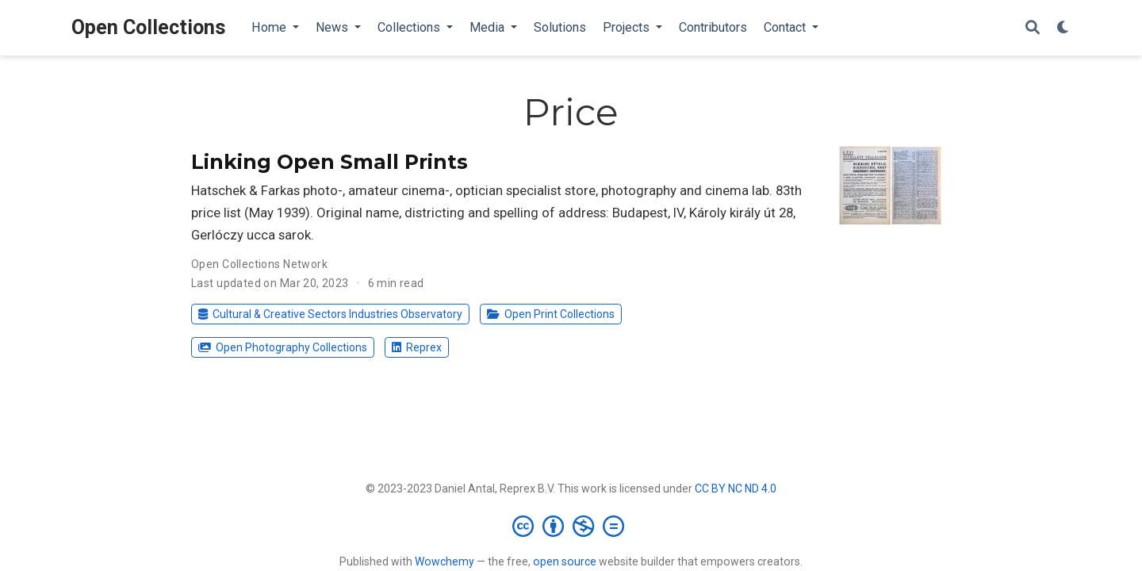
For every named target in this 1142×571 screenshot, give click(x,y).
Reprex (416, 347)
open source (564, 561)
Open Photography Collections (282, 347)
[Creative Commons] (571, 525)
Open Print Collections (550, 314)
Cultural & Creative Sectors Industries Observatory (330, 314)
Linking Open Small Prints (329, 162)
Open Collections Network (259, 264)
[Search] (1032, 28)
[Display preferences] (1063, 28)
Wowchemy (444, 561)
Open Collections (148, 27)
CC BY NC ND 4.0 (735, 488)
